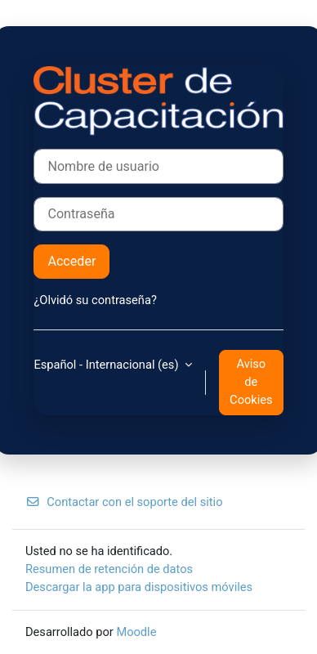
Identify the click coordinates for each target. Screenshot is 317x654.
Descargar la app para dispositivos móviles (138, 587)
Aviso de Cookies (251, 381)
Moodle (136, 632)
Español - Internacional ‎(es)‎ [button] (107, 364)
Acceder (71, 261)
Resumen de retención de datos (109, 569)
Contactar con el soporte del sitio (123, 502)
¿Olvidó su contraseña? (94, 300)
